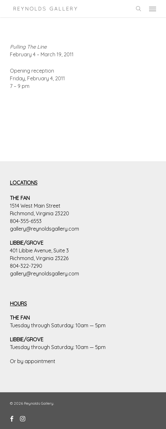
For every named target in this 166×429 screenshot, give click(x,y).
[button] (152, 8)
